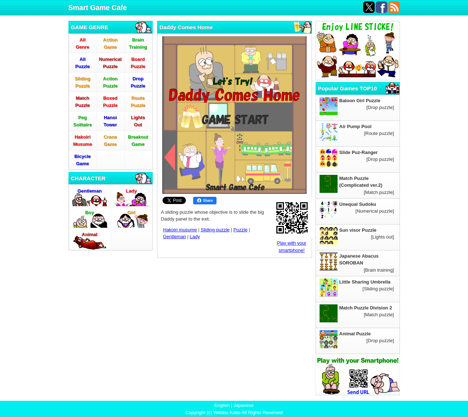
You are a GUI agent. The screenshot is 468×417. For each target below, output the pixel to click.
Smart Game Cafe (97, 8)
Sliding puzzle (215, 229)
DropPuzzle (138, 82)
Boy (89, 212)
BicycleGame (82, 160)
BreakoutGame (138, 140)
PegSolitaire (82, 121)
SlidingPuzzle (82, 82)
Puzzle (240, 229)
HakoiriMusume (82, 140)
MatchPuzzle (82, 101)
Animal (89, 234)
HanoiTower (110, 121)
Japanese (243, 405)
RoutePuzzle (138, 101)
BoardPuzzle (138, 62)
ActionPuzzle (110, 82)
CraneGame (110, 140)
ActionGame (110, 43)
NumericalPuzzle (110, 62)
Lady (131, 191)
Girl (131, 212)
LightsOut (138, 121)
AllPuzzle (82, 62)
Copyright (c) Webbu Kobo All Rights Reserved (234, 412)
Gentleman (89, 191)
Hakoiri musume (180, 229)
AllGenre (82, 43)
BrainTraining (138, 43)
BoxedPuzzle (110, 101)
